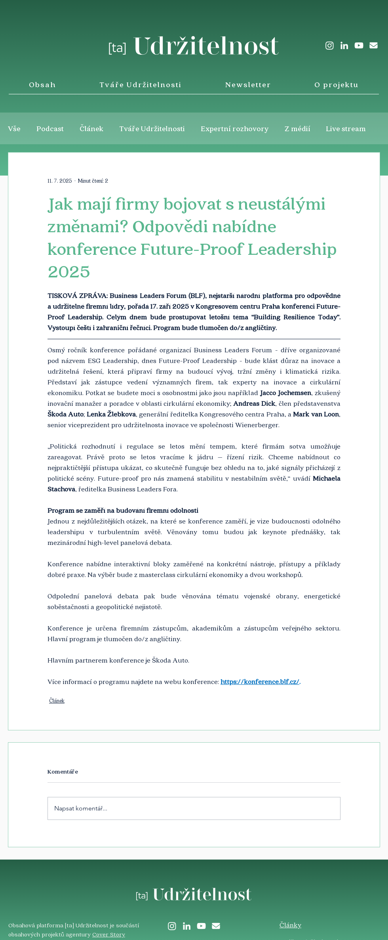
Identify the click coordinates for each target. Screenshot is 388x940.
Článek (91, 128)
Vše (14, 128)
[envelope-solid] (373, 45)
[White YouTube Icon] (359, 45)
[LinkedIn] (344, 45)
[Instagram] (329, 45)
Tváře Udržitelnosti (152, 128)
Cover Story (108, 934)
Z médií (297, 128)
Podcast (50, 128)
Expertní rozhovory (235, 128)
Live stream (346, 128)
